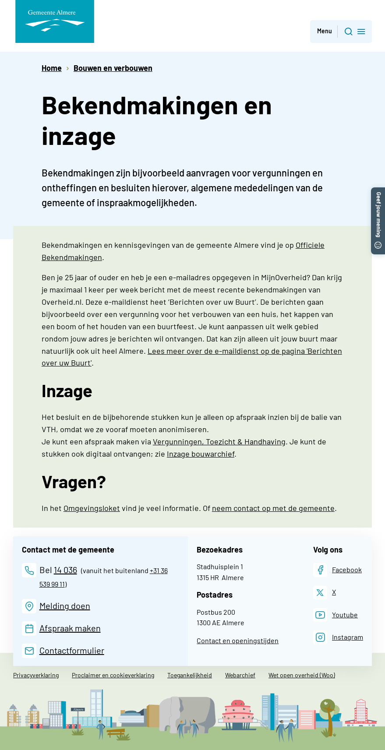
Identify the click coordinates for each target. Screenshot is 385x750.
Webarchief (240, 675)
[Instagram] (338, 637)
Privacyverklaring (36, 675)
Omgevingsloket (92, 508)
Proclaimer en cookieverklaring (113, 675)
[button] (378, 192)
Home (52, 68)
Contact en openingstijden (238, 640)
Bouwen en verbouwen (113, 68)
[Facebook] (337, 570)
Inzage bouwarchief (200, 453)
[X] (324, 592)
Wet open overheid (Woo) (301, 675)
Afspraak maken (70, 628)
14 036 (65, 569)
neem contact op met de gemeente (273, 508)
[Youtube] (335, 615)
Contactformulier (71, 650)
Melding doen (64, 605)
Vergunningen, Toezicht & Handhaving (219, 441)
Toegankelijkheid (189, 675)
